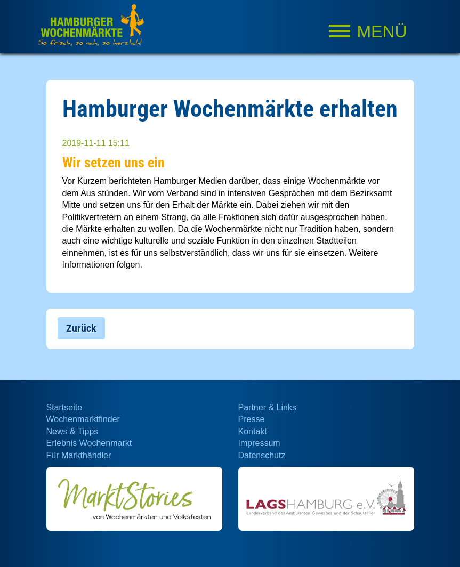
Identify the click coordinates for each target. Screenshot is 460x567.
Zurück (81, 328)
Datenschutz (262, 455)
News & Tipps (72, 431)
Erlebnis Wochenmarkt (89, 443)
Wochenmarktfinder (83, 419)
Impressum (259, 443)
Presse (251, 419)
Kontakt (252, 431)
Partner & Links (267, 407)
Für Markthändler (78, 455)
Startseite (64, 407)
